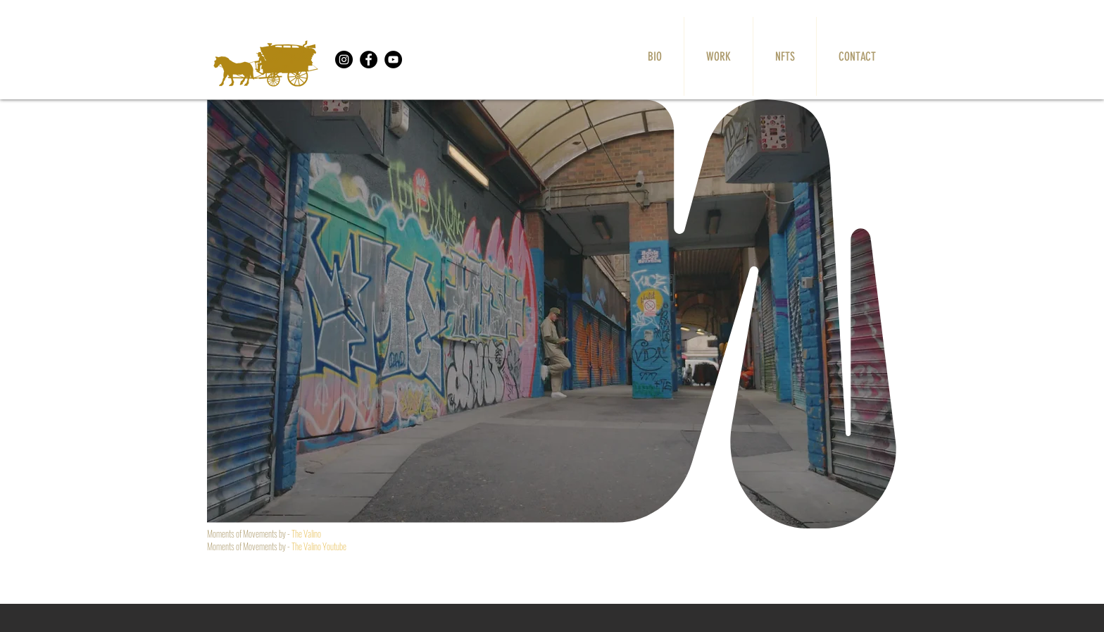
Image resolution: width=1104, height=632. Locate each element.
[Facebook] (368, 59)
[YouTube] (393, 59)
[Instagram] (344, 59)
